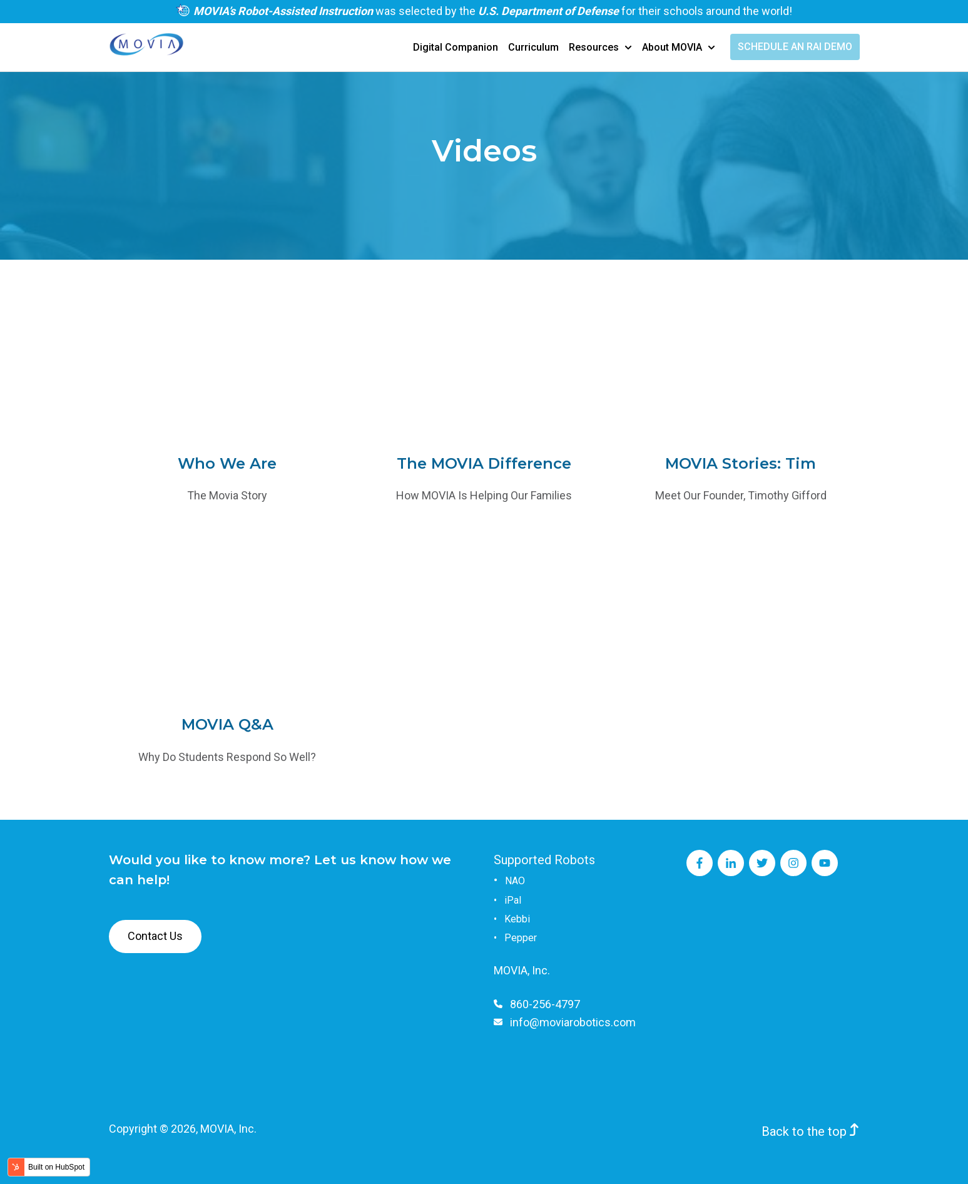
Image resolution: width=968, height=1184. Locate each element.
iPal (512, 900)
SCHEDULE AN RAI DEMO (795, 47)
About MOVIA (672, 47)
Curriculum (533, 47)
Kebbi (517, 919)
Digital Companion (455, 47)
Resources (594, 47)
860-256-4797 (545, 1004)
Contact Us (155, 935)
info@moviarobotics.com (573, 1022)
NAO (515, 881)
